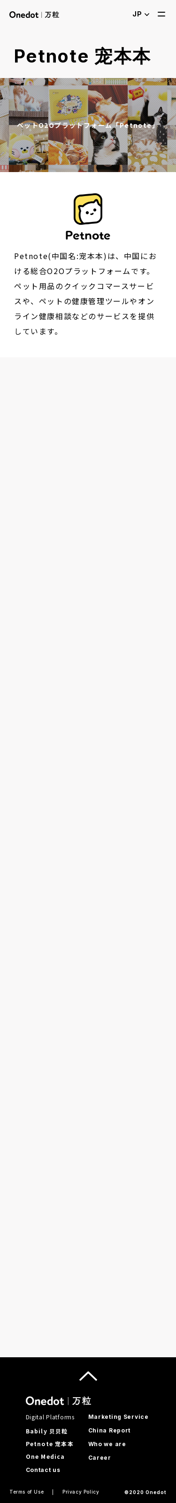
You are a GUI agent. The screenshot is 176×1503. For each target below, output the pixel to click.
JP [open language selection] (140, 14)
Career (99, 1457)
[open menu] (161, 14)
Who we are (107, 1444)
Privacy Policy (80, 1492)
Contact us (43, 1469)
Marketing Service (118, 1416)
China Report (109, 1430)
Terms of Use (26, 1492)
